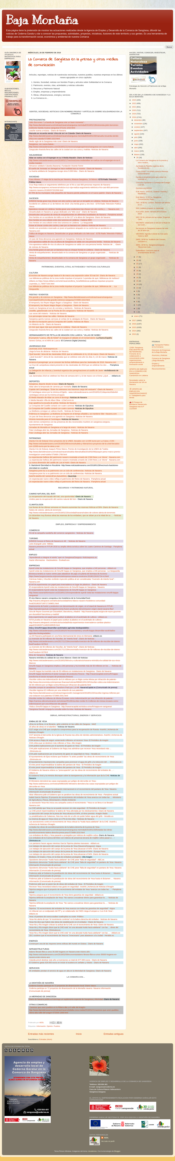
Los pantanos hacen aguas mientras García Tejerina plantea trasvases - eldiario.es (64, 843)
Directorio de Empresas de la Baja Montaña (161, 351)
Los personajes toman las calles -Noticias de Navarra (51, 316)
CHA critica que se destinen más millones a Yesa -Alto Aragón (55, 743)
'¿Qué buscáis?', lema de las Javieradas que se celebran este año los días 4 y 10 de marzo (68, 357)
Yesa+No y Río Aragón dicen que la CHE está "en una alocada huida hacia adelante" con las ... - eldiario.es (74, 933)
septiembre (138, 130)
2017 (134, 320)
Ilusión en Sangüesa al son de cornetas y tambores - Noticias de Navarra (60, 308)
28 (137, 157)
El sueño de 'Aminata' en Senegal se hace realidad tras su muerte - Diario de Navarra (65, 168)
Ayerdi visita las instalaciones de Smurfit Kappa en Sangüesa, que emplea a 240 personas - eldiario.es (72, 568)
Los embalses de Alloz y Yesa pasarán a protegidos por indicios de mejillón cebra (63, 835)
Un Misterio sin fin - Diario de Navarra (45, 324)
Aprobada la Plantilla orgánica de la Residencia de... (150, 167)
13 (137, 288)
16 (137, 278)
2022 (134, 103)
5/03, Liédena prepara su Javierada (150, 208)
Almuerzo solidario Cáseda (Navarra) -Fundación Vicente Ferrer (56, 166)
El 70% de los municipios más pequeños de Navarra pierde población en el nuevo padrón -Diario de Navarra (75, 193)
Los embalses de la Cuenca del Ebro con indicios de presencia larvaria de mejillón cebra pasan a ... (71, 838)
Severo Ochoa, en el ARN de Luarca (45, 341)
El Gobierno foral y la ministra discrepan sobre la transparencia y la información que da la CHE (69, 775)
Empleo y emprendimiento (158, 365)
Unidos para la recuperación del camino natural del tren (52, 499)
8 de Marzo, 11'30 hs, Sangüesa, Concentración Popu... (149, 198)
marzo (137, 151)
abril (136, 148)
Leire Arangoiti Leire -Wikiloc (41, 544)
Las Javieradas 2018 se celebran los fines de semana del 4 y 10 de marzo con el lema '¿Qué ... (70, 376)
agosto (137, 134)
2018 (134, 117)
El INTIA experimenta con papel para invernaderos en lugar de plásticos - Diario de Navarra (68, 585)
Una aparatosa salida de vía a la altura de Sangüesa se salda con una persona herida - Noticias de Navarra (74, 242)
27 (137, 257)
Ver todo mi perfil (107, 1141)
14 (137, 284)
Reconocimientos (158, 369)
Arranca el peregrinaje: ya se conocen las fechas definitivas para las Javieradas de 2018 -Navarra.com (72, 362)
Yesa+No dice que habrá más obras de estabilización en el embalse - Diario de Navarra (66, 922)
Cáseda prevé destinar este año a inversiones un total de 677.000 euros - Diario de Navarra (68, 960)
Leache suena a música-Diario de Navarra (47, 131)
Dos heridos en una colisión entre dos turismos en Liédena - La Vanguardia (61, 223)
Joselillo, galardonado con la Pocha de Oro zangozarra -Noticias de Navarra (61, 311)
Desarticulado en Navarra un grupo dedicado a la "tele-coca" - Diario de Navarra (63, 212)
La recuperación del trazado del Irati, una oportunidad (52, 496)
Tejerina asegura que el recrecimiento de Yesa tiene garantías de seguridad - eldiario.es (66, 895)
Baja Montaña (42, 20)
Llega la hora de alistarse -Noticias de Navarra (48, 351)
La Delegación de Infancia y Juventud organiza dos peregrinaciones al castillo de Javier (66, 370)
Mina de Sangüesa (37, 655)
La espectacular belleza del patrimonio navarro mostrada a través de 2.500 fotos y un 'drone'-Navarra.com (74, 457)
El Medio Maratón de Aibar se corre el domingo (49, 397)
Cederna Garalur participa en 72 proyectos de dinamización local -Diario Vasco (62, 986)
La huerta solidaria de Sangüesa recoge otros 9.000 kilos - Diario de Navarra (61, 171)
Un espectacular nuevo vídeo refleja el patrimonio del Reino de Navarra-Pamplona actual (67, 479)
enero (136, 316)
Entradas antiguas (113, 1034)
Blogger (117, 1151)
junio (136, 141)
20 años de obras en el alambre (42, 727)
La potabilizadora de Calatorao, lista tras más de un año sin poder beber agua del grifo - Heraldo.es (71, 816)
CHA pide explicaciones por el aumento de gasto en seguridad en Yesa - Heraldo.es (64, 754)
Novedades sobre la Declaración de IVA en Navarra (138, 382)
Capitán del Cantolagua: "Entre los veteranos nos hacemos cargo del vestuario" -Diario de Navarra (71, 389)
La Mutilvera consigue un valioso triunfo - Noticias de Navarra (55, 411)
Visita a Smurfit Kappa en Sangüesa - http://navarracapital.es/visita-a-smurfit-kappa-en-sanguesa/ (70, 706)
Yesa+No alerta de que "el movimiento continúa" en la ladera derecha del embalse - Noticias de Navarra (73, 919)
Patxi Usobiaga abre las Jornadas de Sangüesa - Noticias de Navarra (58, 430)
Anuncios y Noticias (159, 355)
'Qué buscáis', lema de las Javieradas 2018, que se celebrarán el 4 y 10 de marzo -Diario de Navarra (72, 354)
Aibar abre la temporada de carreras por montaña (50, 387)
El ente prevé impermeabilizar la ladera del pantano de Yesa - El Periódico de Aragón (65, 765)
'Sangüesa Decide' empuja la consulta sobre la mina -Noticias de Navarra (60, 709)
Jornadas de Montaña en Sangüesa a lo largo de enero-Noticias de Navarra (61, 427)
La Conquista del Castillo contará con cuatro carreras (52, 406)
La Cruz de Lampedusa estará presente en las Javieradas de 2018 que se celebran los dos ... (68, 365)
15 (137, 281)
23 (137, 264)
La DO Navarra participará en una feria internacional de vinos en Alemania (61, 636)
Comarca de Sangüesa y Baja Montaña (161, 359)
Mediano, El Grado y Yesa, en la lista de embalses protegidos (55, 857)
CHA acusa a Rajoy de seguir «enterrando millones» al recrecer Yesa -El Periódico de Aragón (68, 740)
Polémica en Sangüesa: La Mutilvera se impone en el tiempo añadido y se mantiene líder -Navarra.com (73, 414)
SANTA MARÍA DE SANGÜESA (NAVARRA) (48, 476)
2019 (134, 114)
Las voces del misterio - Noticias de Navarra (48, 313)
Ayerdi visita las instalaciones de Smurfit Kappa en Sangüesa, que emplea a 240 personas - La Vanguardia (74, 571)
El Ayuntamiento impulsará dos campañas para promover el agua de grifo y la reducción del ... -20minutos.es (75, 762)
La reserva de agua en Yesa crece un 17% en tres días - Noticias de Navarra (61, 819)
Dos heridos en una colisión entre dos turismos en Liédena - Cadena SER (60, 220)
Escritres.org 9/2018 (144, 188)
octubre (137, 127)
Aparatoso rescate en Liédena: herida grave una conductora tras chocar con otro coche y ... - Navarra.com (74, 209)
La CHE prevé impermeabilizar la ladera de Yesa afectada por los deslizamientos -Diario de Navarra (71, 811)
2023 (134, 100)
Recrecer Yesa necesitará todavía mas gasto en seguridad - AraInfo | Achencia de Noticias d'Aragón (71, 887)
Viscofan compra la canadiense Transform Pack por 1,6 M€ (54, 687)
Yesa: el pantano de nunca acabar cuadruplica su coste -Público (56, 916)
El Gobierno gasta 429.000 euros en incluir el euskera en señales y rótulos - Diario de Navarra (69, 963)
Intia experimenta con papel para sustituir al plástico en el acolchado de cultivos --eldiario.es (68, 617)
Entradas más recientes (41, 1034)
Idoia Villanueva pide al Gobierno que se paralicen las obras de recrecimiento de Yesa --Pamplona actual (73, 795)
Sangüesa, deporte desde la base (43, 384)
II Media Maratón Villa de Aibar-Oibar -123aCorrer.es (51, 400)
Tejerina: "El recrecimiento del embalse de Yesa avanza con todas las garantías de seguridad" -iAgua (72, 908)
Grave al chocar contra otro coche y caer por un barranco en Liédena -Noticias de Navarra (67, 225)
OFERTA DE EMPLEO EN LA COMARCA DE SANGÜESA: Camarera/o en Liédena (138, 372)
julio (136, 137)
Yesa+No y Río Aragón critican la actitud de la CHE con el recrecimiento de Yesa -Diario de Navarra (71, 925)
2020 (134, 110)
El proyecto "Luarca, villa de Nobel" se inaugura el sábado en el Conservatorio (62, 338)
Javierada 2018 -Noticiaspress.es (43, 349)
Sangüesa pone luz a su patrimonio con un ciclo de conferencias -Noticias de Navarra (65, 471)
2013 (134, 334)
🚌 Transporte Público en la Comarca (160, 346)
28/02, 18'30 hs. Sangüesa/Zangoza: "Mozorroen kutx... (150, 246)
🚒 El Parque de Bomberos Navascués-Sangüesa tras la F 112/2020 (138, 405)
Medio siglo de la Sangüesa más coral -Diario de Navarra (53, 141)
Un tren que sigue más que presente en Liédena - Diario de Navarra (58, 327)
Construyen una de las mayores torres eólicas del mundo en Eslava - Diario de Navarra (66, 944)
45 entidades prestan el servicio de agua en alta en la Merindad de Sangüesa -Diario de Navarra (70, 971)
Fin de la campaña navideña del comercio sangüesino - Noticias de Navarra (61, 533)
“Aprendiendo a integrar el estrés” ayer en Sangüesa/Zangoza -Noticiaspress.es (63, 557)
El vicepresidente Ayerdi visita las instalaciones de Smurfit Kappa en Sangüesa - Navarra (66, 587)
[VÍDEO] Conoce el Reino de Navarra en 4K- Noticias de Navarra (57, 541)
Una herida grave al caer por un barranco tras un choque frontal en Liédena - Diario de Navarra (69, 250)
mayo (136, 144)
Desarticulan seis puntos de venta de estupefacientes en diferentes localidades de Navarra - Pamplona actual (75, 215)
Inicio (79, 1034)
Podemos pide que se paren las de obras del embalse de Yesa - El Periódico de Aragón (66, 884)
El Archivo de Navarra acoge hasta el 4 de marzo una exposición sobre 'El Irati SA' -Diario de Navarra (72, 275)
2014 (134, 331)
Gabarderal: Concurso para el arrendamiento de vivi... (147, 252)
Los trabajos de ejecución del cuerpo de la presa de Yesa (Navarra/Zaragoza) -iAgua (65, 846)
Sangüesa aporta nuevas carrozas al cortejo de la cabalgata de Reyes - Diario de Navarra (67, 319)
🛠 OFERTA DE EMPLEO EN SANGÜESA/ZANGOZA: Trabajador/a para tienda (138, 393)
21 (137, 267)
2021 (134, 107)
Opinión (50, 1026)
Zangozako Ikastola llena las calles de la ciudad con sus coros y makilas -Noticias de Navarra (68, 149)
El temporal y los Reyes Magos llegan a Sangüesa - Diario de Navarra (58, 303)
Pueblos (57, 1026)
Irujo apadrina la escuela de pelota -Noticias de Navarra (52, 403)
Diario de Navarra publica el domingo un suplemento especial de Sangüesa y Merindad (66, 999)
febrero (137, 154)
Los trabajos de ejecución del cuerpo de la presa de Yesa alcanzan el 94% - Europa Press (67, 851)
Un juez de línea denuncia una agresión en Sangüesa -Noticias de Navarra (60, 239)
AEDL (106, 1138)
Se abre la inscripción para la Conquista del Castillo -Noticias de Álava (59, 322)
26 (137, 260)
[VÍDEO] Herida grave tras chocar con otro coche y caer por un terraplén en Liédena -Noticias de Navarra (73, 201)
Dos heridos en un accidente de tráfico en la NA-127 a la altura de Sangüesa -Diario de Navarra (69, 217)
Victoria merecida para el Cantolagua (45, 419)
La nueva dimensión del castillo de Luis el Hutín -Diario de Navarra (57, 463)
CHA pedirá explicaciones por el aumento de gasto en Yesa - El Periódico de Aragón (65, 746)
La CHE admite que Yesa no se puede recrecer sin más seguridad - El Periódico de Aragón (67, 808)
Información (41, 1026)
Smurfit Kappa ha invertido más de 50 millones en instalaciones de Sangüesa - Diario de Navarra (70, 671)
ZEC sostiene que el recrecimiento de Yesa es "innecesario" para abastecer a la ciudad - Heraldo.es (71, 935)
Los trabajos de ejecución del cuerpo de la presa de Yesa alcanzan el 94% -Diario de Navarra (68, 849)
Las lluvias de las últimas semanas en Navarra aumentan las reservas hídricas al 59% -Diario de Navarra (73, 507)
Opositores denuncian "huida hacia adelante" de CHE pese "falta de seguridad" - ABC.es (66, 860)
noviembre (138, 124)
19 (137, 274)
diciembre (138, 120)
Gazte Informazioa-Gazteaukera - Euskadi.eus (49, 560)
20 (137, 271)
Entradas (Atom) (45, 1039)
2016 (134, 324)
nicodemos (92, 1151)
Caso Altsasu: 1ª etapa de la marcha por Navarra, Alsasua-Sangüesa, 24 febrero (63, 179)
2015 (134, 327)
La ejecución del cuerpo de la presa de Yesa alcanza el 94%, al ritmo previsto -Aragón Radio (68, 813)
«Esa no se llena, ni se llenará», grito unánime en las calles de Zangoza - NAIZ (62, 724)
